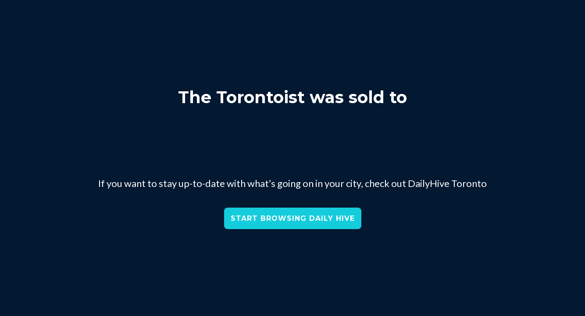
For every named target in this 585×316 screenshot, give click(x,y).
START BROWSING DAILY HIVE (293, 218)
